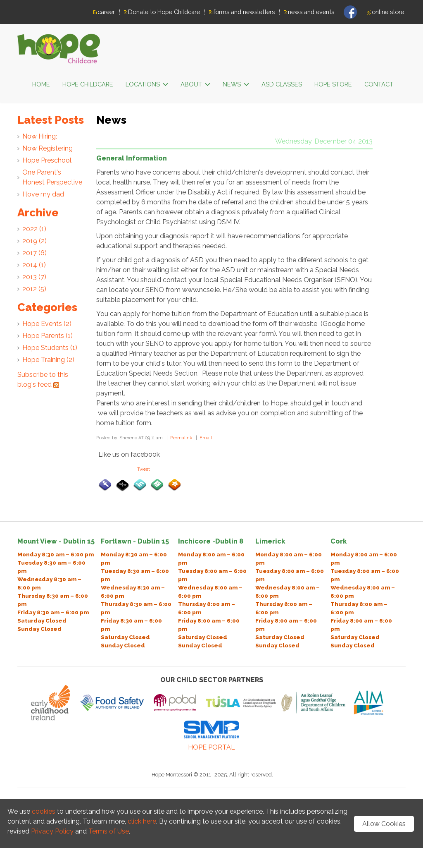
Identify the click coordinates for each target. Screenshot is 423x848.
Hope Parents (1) (47, 336)
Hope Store (333, 84)
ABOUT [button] (195, 84)
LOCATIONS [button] (147, 84)
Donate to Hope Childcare (164, 11)
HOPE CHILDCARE (87, 84)
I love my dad (43, 194)
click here (142, 821)
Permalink (181, 437)
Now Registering (47, 148)
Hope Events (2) (46, 324)
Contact (378, 84)
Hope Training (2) (48, 360)
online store (388, 11)
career (106, 11)
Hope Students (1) (49, 348)
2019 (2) (34, 241)
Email (206, 437)
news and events (311, 11)
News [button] (236, 84)
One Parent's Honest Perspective (52, 177)
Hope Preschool (46, 160)
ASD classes (281, 84)
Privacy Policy (53, 831)
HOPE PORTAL (211, 747)
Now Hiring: (39, 136)
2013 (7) (34, 277)
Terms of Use (108, 831)
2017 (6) (34, 253)
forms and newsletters (244, 11)
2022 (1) (34, 229)
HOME (41, 84)
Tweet (143, 469)
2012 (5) (34, 289)
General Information (131, 158)
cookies (43, 811)
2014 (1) (34, 265)
